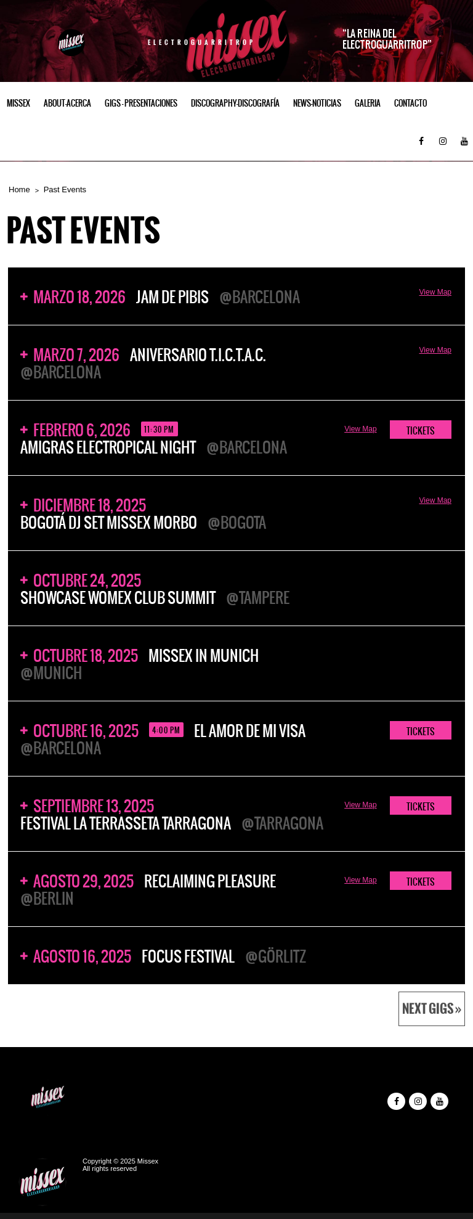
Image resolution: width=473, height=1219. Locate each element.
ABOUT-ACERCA (67, 103)
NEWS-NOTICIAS (317, 103)
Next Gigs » (431, 1009)
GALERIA (368, 103)
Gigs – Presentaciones (141, 103)
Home (19, 189)
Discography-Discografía (235, 103)
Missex (18, 103)
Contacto (410, 103)
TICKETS (420, 431)
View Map (435, 292)
